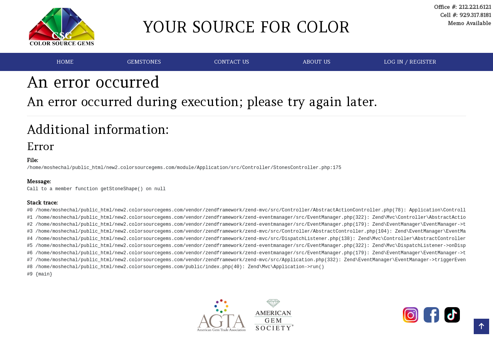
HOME (65, 61)
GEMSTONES (144, 61)
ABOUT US (316, 61)
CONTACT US (231, 61)
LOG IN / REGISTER (410, 61)
